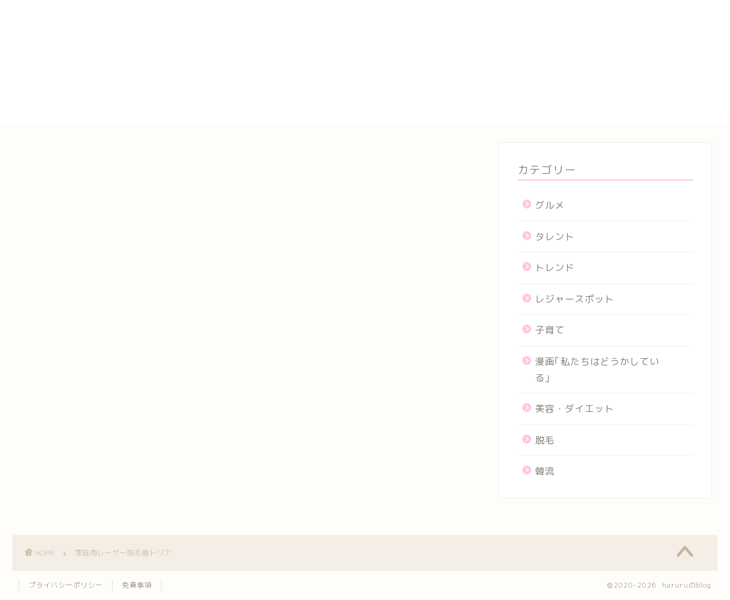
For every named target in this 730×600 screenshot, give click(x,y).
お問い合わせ (548, 31)
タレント (555, 236)
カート (532, 46)
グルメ (550, 205)
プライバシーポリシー (569, 74)
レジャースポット (574, 299)
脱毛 (545, 440)
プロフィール (548, 88)
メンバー (537, 102)
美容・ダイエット (574, 408)
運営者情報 (542, 117)
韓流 (545, 471)
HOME (531, 6)
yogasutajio (547, 18)
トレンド (555, 267)
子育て (550, 330)
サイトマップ (548, 60)
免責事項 (137, 585)
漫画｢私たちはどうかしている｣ (597, 369)
